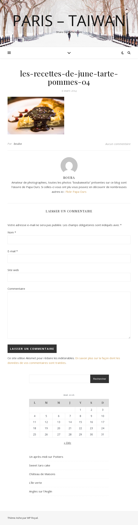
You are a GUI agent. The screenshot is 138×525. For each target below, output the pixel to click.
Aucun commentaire (117, 144)
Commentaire (16, 288)
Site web (13, 270)
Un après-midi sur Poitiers (46, 457)
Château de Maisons (42, 474)
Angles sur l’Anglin (40, 491)
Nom (12, 232)
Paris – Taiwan (69, 20)
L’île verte (35, 483)
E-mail (13, 251)
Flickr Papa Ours (76, 192)
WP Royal (32, 518)
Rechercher (99, 378)
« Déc (67, 443)
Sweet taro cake (39, 465)
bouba (18, 144)
